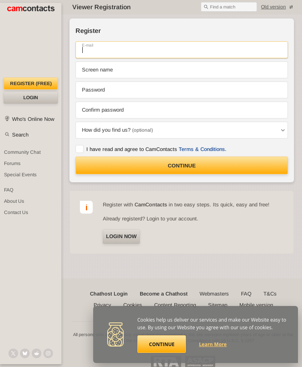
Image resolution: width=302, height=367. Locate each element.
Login (30, 97)
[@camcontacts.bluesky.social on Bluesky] (25, 353)
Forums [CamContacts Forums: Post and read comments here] (12, 163)
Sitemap (217, 305)
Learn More (213, 344)
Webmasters (214, 294)
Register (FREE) (31, 83)
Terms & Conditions (202, 149)
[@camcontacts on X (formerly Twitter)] (13, 353)
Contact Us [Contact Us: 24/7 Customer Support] (16, 212)
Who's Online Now (33, 119)
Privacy (102, 305)
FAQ (246, 294)
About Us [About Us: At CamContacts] (14, 201)
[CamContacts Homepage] (30, 40)
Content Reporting (175, 305)
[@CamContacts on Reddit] (36, 353)
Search (20, 135)
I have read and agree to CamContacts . (156, 149)
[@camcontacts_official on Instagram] (48, 353)
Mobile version (256, 305)
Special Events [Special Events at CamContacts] (20, 174)
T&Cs (270, 294)
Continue (182, 166)
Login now (121, 236)
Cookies (132, 305)
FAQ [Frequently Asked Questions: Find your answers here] (8, 190)
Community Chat (22, 152)
